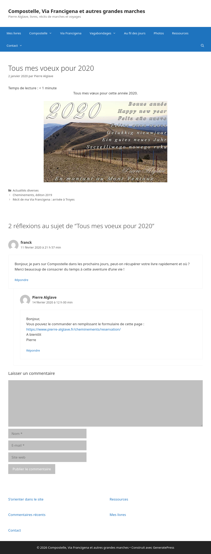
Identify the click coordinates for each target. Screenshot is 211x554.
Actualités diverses (26, 190)
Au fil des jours (134, 33)
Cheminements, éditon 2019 (32, 195)
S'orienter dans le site (25, 499)
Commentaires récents (27, 514)
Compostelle (42, 33)
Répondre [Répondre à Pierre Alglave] (33, 350)
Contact (16, 45)
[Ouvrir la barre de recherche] (202, 45)
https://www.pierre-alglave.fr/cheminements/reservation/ (73, 329)
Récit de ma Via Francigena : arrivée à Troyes (44, 199)
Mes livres (14, 33)
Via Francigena (70, 33)
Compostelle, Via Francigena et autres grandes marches (76, 11)
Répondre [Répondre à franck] (21, 280)
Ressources (180, 33)
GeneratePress (163, 547)
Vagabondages (105, 33)
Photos (159, 33)
